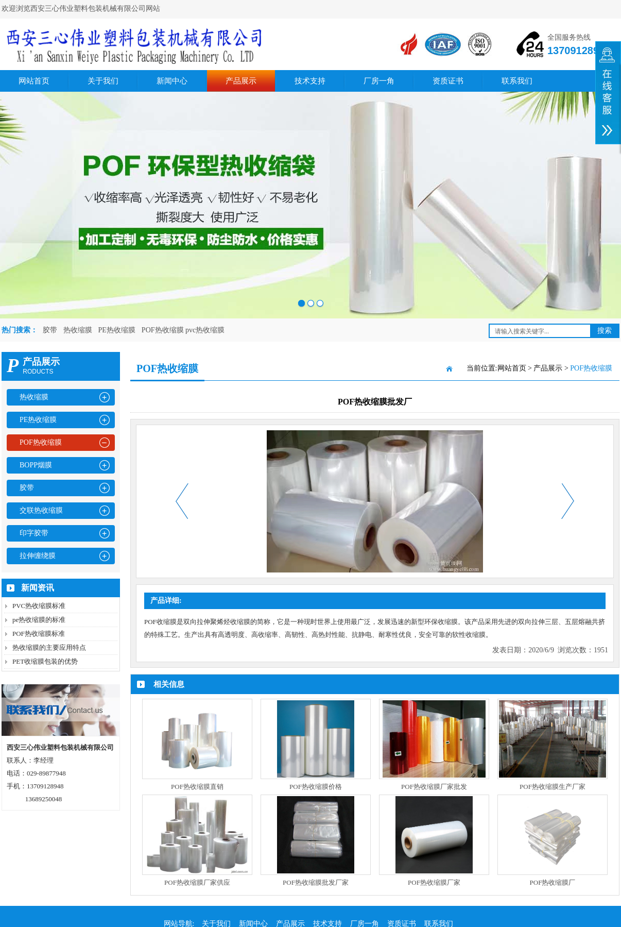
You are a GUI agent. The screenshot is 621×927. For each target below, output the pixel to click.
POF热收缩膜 (41, 442)
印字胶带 (34, 533)
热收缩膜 (77, 330)
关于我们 (103, 81)
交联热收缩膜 (41, 510)
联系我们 (517, 81)
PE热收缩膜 (116, 330)
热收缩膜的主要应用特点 (49, 647)
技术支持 (310, 81)
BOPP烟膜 (36, 465)
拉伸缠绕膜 (38, 556)
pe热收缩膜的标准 (38, 619)
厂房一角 (379, 81)
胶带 (50, 330)
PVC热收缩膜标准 (38, 606)
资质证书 (448, 81)
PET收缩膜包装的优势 (45, 661)
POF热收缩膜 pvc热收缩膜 (183, 330)
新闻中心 (172, 81)
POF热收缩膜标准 (38, 633)
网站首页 (34, 81)
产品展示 (241, 81)
